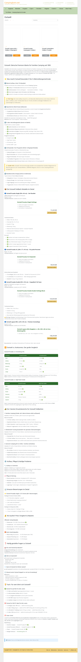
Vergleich (24, 8)
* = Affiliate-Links (72, 650)
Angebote (10, 8)
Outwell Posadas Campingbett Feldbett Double (30, 49)
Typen (31, 8)
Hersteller (39, 8)
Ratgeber (46, 8)
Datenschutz (60, 650)
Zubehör (54, 8)
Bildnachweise (54, 650)
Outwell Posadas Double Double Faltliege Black (31, 291)
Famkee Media (30, 649)
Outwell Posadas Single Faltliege (27, 202)
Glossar (61, 8)
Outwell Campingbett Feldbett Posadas (48, 49)
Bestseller (17, 8)
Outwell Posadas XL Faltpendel (26, 257)
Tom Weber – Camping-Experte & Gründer (16, 12)
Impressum (66, 650)
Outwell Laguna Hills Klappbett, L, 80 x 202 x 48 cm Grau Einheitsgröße (33, 330)
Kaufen (16, 55)
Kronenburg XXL (21, 631)
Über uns (48, 650)
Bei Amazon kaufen (52, 212)
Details (8, 55)
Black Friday (68, 8)
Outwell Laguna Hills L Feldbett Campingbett (11, 49)
